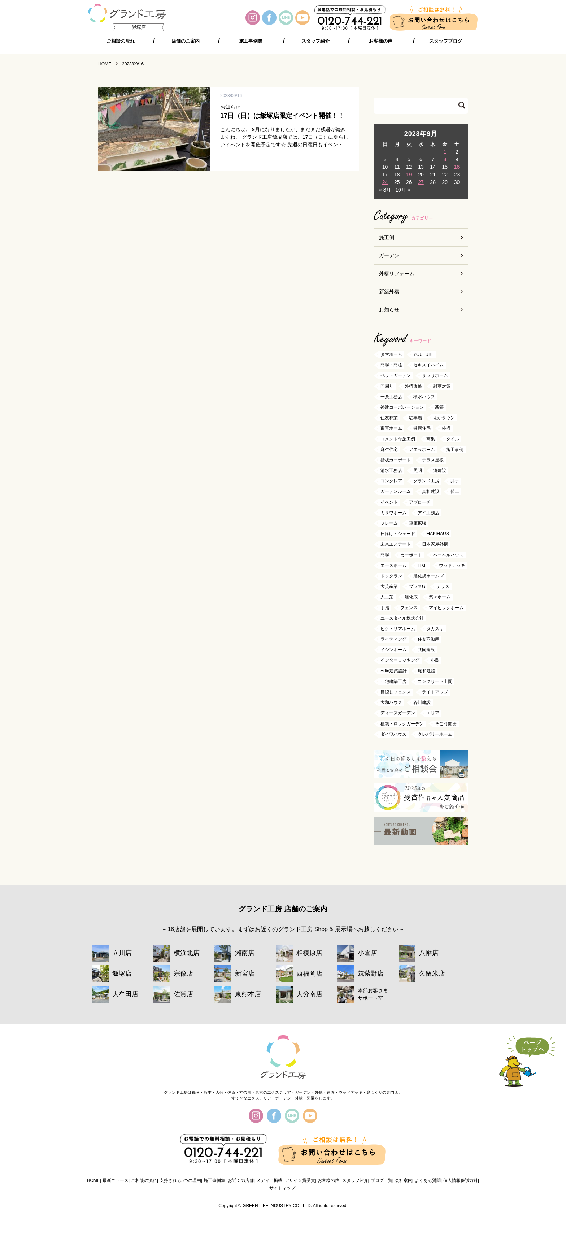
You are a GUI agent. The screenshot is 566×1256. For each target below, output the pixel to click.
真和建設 (430, 491)
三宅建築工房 (393, 681)
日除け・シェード (397, 534)
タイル (452, 439)
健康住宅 (422, 428)
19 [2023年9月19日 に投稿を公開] (409, 174)
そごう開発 (446, 723)
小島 (435, 660)
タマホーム (391, 354)
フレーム (389, 523)
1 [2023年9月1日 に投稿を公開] (444, 152)
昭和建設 (426, 671)
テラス (442, 586)
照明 (417, 470)
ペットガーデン (395, 375)
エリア (432, 713)
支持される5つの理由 (180, 1180)
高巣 (430, 439)
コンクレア (391, 481)
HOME (93, 1180)
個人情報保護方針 (460, 1180)
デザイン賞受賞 (300, 1180)
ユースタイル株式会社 (402, 618)
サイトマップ (282, 1188)
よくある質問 (428, 1180)
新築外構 (389, 291)
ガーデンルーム (395, 491)
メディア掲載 (269, 1180)
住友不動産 (428, 639)
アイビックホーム (446, 607)
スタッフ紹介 (315, 41)
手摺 (384, 607)
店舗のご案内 (185, 41)
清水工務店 (391, 470)
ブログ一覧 (381, 1180)
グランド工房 (426, 481)
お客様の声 (380, 41)
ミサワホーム (393, 512)
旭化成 (411, 597)
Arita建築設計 (393, 671)
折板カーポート (395, 460)
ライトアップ (435, 691)
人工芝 (386, 597)
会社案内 (403, 1180)
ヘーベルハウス (448, 555)
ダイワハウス (393, 734)
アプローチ (420, 502)
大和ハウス (391, 702)
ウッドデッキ (452, 565)
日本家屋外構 (435, 544)
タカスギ (435, 628)
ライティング (393, 639)
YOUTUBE (423, 354)
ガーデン (389, 255)
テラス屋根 (433, 460)
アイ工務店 (428, 512)
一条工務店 (391, 396)
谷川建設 (422, 702)
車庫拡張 (417, 523)
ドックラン (391, 575)
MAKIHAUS (437, 534)
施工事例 (454, 449)
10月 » (402, 190)
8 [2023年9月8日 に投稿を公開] (444, 159)
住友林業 (389, 418)
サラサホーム (435, 375)
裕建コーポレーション (402, 407)
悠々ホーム (439, 597)
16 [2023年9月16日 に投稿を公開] (457, 167)
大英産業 (389, 586)
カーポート (411, 555)
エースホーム (393, 565)
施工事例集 (250, 41)
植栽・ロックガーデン (402, 723)
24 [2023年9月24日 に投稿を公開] (385, 182)
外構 (446, 428)
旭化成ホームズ (428, 575)
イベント (389, 502)
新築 (439, 407)
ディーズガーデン (397, 713)
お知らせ (389, 310)
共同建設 (426, 650)
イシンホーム (393, 650)
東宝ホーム (391, 428)
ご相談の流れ (120, 41)
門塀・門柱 (391, 365)
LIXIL (423, 565)
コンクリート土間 (435, 681)
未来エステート (395, 544)
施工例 (386, 237)
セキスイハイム (428, 365)
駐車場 (415, 418)
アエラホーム (422, 449)
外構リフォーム (396, 273)
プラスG (417, 586)
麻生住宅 (389, 449)
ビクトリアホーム (397, 628)
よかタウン (444, 418)
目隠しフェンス (395, 691)
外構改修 (413, 386)
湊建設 (439, 470)
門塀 (384, 555)
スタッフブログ (445, 41)
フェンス (409, 607)
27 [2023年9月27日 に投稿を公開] (421, 182)
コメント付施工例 (397, 439)
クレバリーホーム (435, 734)
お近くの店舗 (241, 1180)
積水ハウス (424, 396)
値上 (454, 491)
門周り (386, 386)
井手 (454, 481)
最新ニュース (116, 1180)
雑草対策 (441, 386)
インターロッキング (399, 660)
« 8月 (385, 190)
